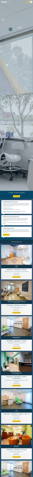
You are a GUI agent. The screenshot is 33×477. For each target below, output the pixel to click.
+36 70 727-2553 (16, 273)
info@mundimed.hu (16, 274)
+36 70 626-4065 (16, 453)
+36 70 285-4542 (16, 308)
